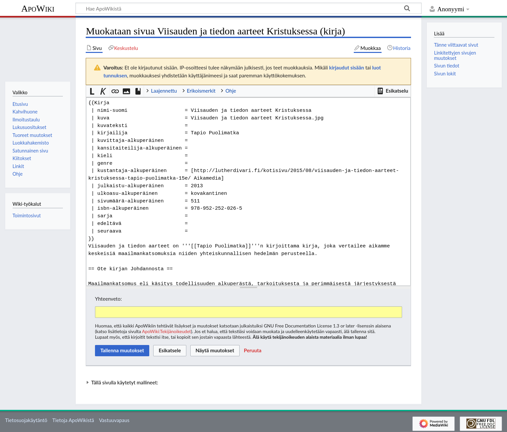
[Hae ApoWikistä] (248, 8)
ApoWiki (37, 8)
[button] (392, 91)
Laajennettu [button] (164, 91)
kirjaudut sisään (346, 67)
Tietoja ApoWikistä (73, 420)
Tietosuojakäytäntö (26, 420)
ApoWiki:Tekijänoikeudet (166, 331)
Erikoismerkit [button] (201, 91)
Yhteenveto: (108, 299)
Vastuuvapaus (114, 420)
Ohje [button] (230, 91)
